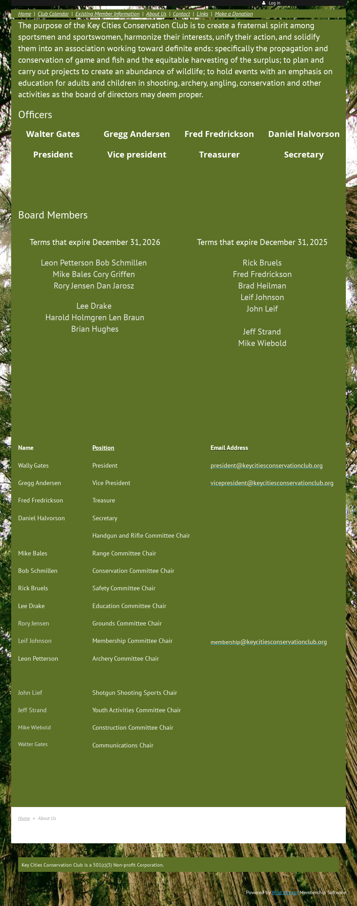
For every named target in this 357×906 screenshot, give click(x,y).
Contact (181, 13)
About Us (156, 13)
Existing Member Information (107, 13)
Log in (274, 3)
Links (202, 13)
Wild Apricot (285, 892)
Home (24, 13)
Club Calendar (53, 13)
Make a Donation (234, 13)
